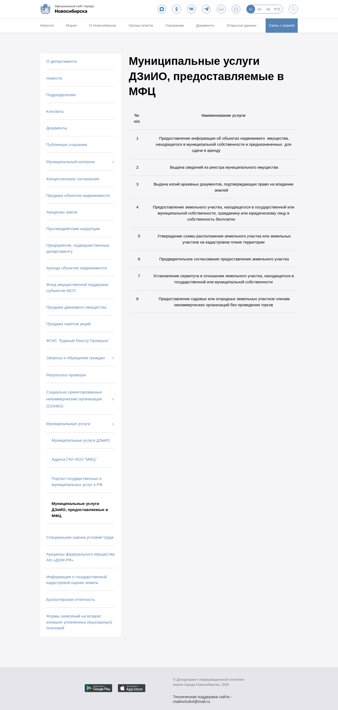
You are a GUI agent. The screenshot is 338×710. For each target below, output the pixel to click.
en (260, 9)
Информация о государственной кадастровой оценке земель (76, 580)
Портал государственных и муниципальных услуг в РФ (77, 481)
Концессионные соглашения (72, 179)
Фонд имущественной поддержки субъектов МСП (77, 287)
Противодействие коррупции (73, 228)
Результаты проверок (66, 375)
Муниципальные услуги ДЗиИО (81, 440)
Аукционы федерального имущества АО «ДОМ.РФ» (80, 557)
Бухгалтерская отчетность (70, 599)
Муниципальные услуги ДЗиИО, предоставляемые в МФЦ (80, 509)
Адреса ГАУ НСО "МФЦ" (74, 459)
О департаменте (61, 61)
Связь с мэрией (282, 25)
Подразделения (61, 95)
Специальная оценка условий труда (79, 537)
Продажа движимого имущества (76, 307)
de (268, 9)
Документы (205, 25)
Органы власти (141, 25)
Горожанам (175, 25)
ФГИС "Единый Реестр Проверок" (77, 340)
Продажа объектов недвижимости (78, 195)
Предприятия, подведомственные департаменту (77, 248)
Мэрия (71, 25)
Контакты (55, 111)
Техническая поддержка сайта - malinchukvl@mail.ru (202, 697)
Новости (47, 25)
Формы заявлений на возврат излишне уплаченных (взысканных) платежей (79, 622)
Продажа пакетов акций (68, 324)
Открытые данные (241, 25)
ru (250, 9)
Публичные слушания (66, 144)
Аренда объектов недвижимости (76, 268)
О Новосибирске (102, 25)
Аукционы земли (61, 212)
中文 (277, 9)
